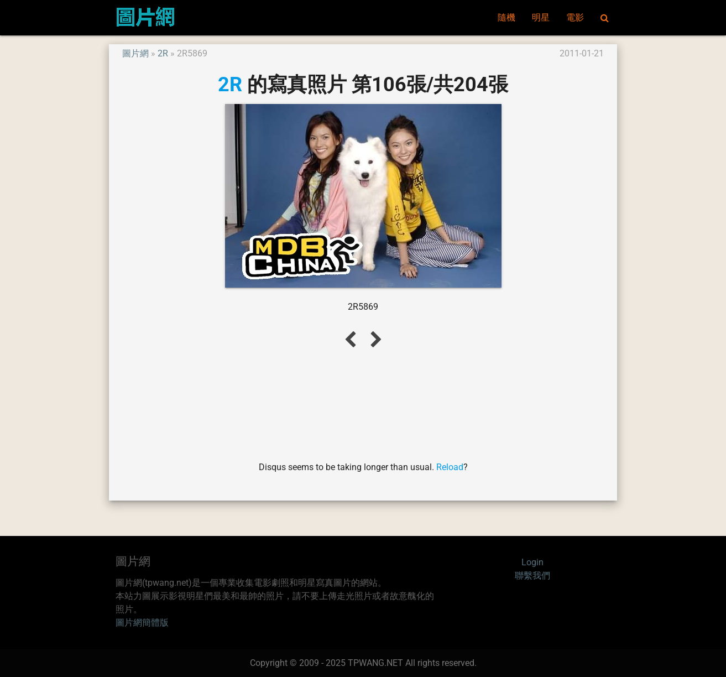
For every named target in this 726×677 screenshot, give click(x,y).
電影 (575, 17)
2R (163, 53)
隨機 (506, 17)
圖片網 (135, 53)
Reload (449, 467)
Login (532, 562)
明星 (541, 17)
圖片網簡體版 (142, 622)
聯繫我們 (532, 575)
